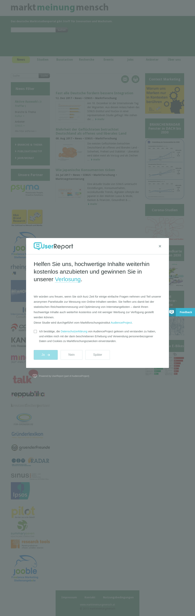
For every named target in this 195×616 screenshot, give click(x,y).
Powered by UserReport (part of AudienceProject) (64, 376)
